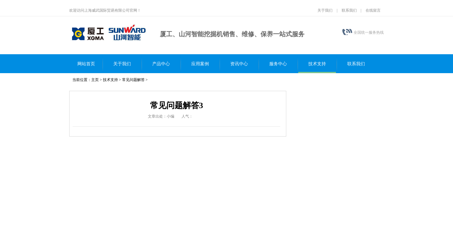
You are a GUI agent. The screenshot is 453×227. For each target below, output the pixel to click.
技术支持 (317, 63)
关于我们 (325, 10)
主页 (95, 80)
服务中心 (278, 63)
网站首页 (86, 63)
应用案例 (200, 63)
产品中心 (161, 63)
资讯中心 (239, 63)
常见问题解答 (133, 80)
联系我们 (349, 10)
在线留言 (373, 10)
